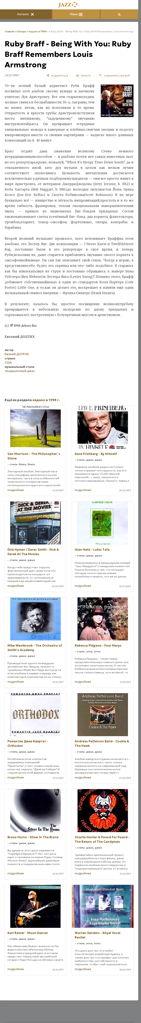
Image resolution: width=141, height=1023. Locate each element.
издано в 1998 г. (38, 31)
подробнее (15, 490)
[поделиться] (57, 75)
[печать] (83, 75)
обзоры (21, 31)
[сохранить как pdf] (114, 75)
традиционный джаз (20, 371)
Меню (76, 14)
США (8, 362)
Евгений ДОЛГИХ (17, 354)
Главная (9, 31)
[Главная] (69, 5)
